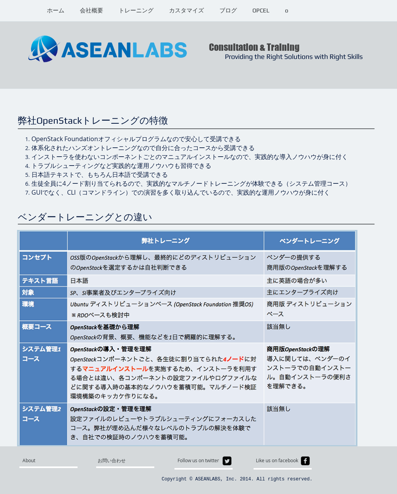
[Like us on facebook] (279, 460)
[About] (52, 460)
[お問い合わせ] (116, 460)
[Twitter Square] (227, 460)
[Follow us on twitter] (200, 460)
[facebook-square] (305, 460)
